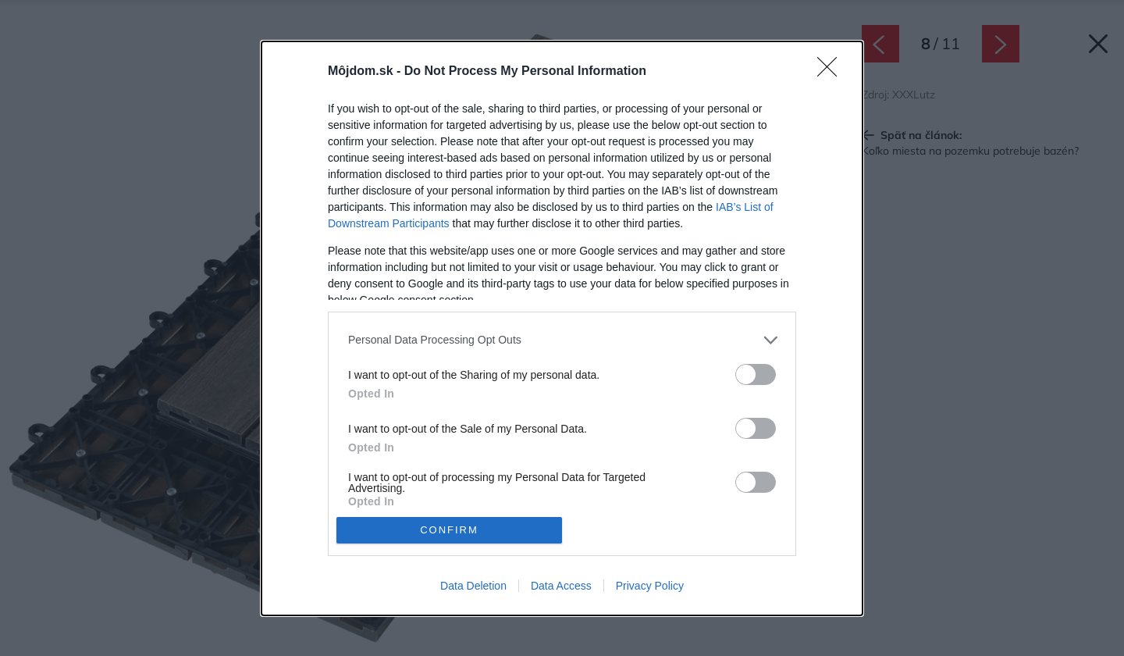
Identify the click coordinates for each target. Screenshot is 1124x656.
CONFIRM (449, 530)
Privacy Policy (650, 585)
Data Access (561, 585)
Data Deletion (473, 585)
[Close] (832, 72)
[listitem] (562, 340)
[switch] (755, 374)
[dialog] (562, 328)
